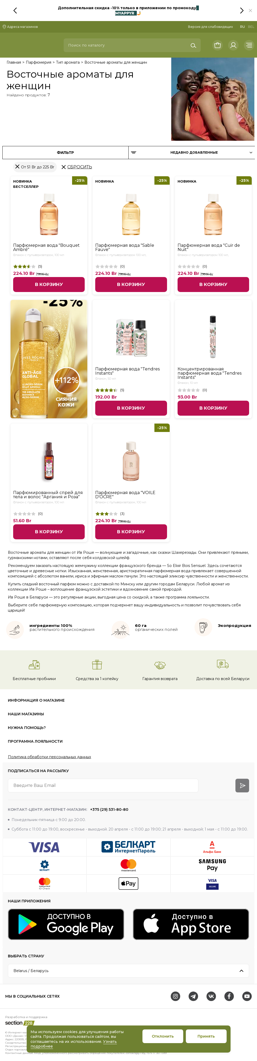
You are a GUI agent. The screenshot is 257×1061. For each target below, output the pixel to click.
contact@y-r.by (135, 1053)
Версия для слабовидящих (210, 27)
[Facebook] (229, 996)
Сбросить (79, 166)
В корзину (49, 284)
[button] (250, 10)
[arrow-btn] (242, 785)
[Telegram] (193, 996)
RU (242, 27)
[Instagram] (175, 996)
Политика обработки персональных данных (49, 757)
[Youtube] (247, 996)
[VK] (211, 996)
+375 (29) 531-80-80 (108, 809)
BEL (251, 27)
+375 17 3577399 (157, 1053)
